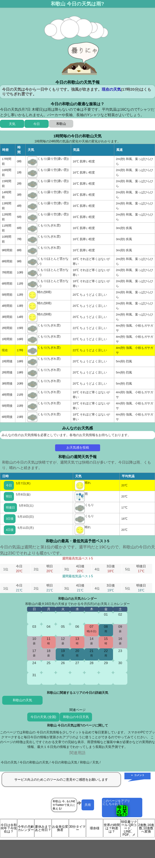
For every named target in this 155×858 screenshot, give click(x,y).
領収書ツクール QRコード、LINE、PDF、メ (129, 828)
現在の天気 (111, 89)
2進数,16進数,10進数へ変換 (146, 828)
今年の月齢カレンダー (26, 828)
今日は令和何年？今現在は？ (9, 828)
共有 (88, 804)
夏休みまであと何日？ (43, 828)
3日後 (10, 518)
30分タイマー (77, 828)
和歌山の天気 (22, 700)
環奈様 (94, 828)
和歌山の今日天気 (76, 717)
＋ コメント (138, 775)
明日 (9, 496)
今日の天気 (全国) (43, 717)
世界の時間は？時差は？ (112, 828)
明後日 (10, 507)
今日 (9, 485)
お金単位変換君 (60, 828)
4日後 (10, 529)
